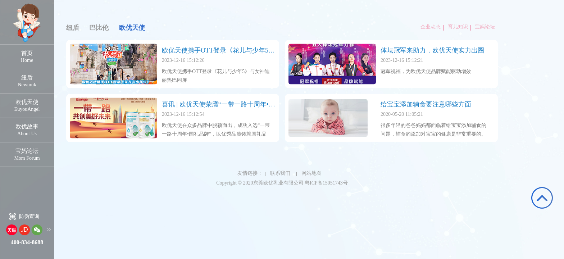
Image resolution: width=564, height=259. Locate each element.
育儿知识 (456, 26)
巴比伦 (99, 27)
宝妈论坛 (483, 26)
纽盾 (72, 27)
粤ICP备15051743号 (326, 183)
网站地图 (309, 173)
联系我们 (277, 173)
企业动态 (430, 26)
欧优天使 (132, 27)
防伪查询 (29, 216)
